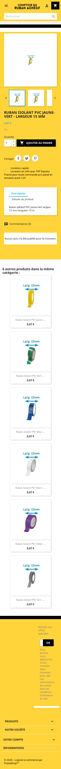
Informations (13, 748)
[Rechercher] (30, 16)
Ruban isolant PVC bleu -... (30, 431)
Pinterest (35, 158)
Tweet (26, 158)
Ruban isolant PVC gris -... (30, 599)
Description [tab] (18, 193)
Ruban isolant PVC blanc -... (30, 487)
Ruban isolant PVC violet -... (30, 543)
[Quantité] (8, 143)
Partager (18, 158)
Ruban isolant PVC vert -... (30, 375)
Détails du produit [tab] (23, 199)
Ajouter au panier (36, 143)
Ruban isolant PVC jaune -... (30, 319)
